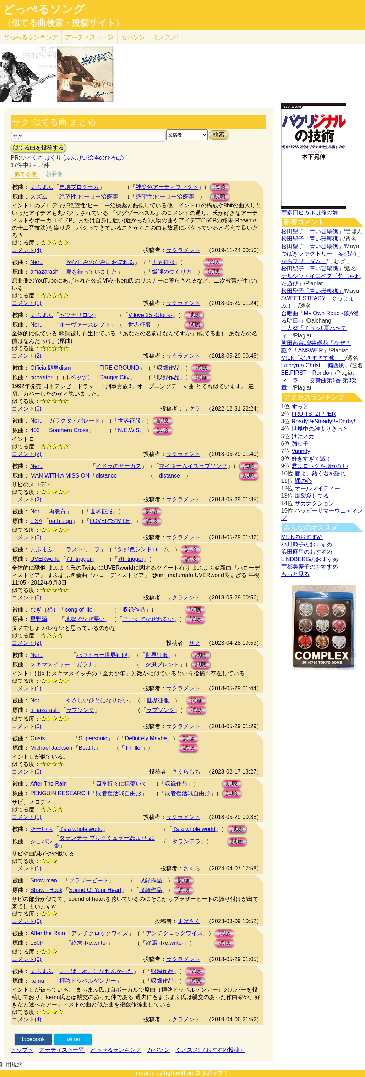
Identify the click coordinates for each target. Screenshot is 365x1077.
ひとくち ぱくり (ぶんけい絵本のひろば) (72, 158)
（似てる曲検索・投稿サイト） (63, 23)
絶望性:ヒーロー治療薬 (88, 197)
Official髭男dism (50, 368)
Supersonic (93, 738)
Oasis (37, 738)
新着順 (54, 174)
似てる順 (25, 174)
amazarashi (45, 272)
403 (35, 430)
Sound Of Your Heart (95, 890)
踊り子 (300, 444)
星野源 (38, 619)
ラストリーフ (83, 549)
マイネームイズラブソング (193, 466)
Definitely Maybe (146, 738)
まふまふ (41, 187)
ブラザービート (89, 880)
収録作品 (168, 368)
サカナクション (314, 503)
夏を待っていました (91, 272)
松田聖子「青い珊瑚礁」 (312, 231)
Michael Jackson (51, 748)
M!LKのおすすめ (302, 537)
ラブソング (80, 710)
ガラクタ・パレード (74, 421)
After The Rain (48, 784)
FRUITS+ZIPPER (314, 414)
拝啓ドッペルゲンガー (87, 981)
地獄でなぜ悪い (85, 619)
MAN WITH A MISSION (59, 476)
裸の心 (303, 481)
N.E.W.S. (129, 430)
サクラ (191, 409)
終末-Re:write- (89, 943)
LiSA (36, 521)
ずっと (300, 406)
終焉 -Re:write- (165, 943)
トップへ (22, 1050)
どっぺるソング (44, 9)
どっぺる (31, 37)
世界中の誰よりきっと (320, 429)
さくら (191, 868)
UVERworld (45, 559)
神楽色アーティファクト (167, 187)
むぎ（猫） (44, 610)
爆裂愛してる (312, 496)
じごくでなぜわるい (148, 619)
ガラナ (84, 665)
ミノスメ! (166, 37)
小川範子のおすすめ (306, 544)
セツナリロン (76, 315)
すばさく (189, 921)
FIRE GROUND (119, 368)
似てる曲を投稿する (38, 148)
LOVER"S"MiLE (110, 521)
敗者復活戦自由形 (118, 793)
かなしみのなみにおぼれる (100, 262)
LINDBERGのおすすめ (310, 559)
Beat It (87, 748)
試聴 (219, 187)
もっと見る (295, 574)
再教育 (57, 511)
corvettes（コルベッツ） (61, 377)
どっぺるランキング (115, 1050)
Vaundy (301, 451)
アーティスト (89, 37)
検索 (218, 135)
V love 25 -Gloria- (150, 315)
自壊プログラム (79, 187)
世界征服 (163, 262)
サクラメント (183, 250)
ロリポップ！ (212, 1073)
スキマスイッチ (50, 665)
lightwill (174, 1073)
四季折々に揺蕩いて (121, 784)
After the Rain (47, 933)
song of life (78, 610)
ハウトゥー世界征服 (101, 655)
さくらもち (186, 772)
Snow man (43, 880)
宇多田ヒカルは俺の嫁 (309, 213)
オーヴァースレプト (84, 325)
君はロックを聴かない (320, 466)
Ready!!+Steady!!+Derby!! (324, 421)
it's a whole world (80, 829)
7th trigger (79, 559)
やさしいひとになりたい (97, 700)
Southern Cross (68, 430)
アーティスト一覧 (62, 1050)
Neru (36, 262)
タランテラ (186, 841)
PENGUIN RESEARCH (59, 793)
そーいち (41, 829)
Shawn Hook (46, 890)
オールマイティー (317, 488)
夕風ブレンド (162, 665)
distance (106, 476)
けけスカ (303, 436)
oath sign (60, 521)
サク (194, 643)
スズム (38, 197)
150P (36, 943)
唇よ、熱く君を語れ (320, 473)
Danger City (114, 377)
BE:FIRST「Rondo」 (308, 373)
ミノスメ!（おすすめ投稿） (210, 1050)
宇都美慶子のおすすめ (309, 567)
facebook (33, 1039)
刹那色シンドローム (143, 549)
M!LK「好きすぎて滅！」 (313, 358)
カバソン (133, 37)
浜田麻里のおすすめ (306, 552)
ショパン (41, 841)
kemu (37, 981)
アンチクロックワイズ (99, 933)
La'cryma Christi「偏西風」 (315, 365)
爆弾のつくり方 (172, 272)
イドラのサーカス (118, 466)
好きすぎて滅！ (311, 459)
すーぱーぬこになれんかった (96, 971)
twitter (73, 1039)
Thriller (133, 748)
